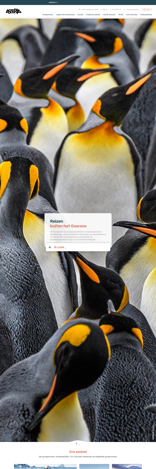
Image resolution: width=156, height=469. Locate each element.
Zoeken (147, 9)
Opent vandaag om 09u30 (88, 9)
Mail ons (104, 9)
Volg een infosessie (131, 9)
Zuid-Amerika (131, 15)
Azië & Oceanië (109, 15)
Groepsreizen (47, 15)
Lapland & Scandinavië (65, 15)
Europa (80, 15)
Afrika (120, 15)
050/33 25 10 (115, 9)
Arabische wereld (93, 15)
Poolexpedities (146, 15)
